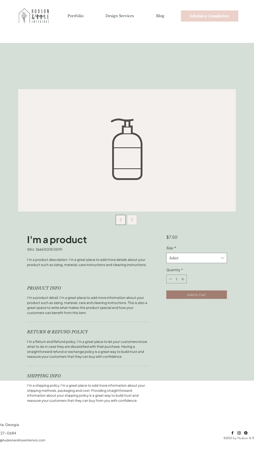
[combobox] (196, 258)
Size (171, 248)
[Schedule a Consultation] (209, 16)
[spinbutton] (176, 279)
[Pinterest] (246, 433)
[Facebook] (232, 433)
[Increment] (183, 279)
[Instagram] (239, 433)
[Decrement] (170, 279)
